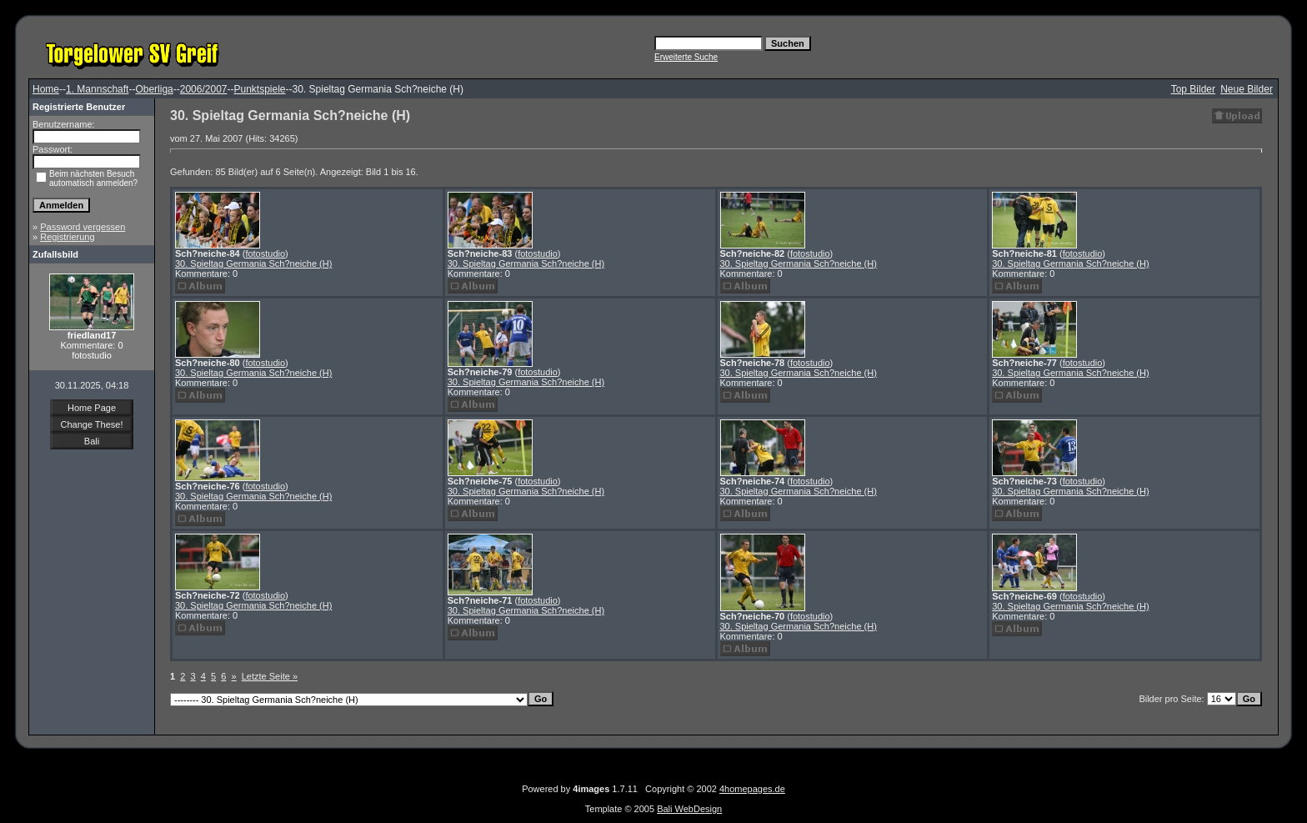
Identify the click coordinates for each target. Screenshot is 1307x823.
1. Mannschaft (97, 89)
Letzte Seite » (270, 676)
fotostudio (265, 253)
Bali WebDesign (689, 809)
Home (46, 89)
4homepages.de (752, 789)
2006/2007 (204, 89)
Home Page (92, 408)
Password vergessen (82, 227)
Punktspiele (259, 89)
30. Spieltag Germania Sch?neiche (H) (253, 263)
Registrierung (67, 237)
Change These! (91, 424)
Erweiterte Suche (686, 57)
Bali (91, 441)
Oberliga (154, 89)
